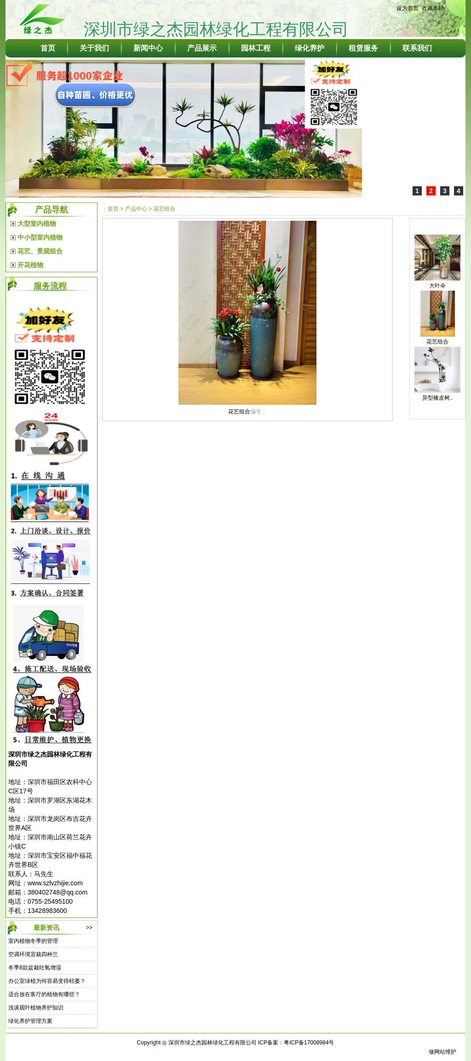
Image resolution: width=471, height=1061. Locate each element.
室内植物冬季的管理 (33, 941)
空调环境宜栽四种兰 (33, 954)
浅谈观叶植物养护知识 (35, 1007)
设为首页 (407, 8)
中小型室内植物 (40, 237)
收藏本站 (433, 8)
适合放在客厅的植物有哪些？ (44, 994)
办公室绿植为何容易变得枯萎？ (47, 981)
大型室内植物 (36, 223)
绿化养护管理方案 (30, 1021)
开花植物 (30, 265)
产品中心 (136, 209)
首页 (113, 209)
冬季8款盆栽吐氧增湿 (34, 967)
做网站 (437, 1052)
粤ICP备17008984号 (309, 1042)
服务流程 (50, 286)
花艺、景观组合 (40, 251)
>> (89, 927)
